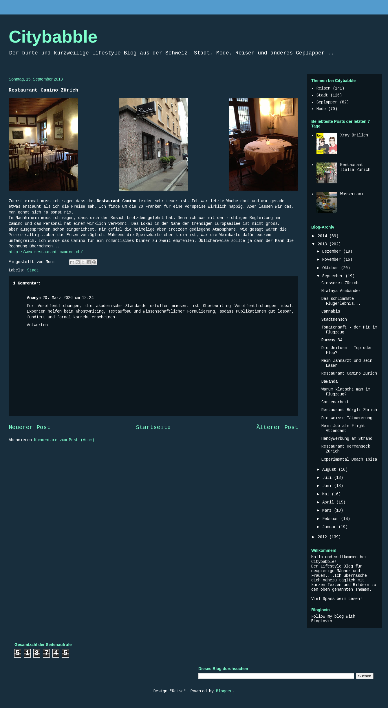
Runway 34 (331, 340)
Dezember (332, 251)
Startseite (153, 427)
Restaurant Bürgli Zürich (349, 410)
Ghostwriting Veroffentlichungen (239, 306)
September (333, 276)
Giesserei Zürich (339, 283)
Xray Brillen (354, 135)
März (328, 510)
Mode (321, 109)
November (332, 259)
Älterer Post (277, 427)
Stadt (33, 270)
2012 (323, 537)
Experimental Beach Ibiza (349, 459)
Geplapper (326, 102)
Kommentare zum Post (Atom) (64, 440)
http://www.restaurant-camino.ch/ (46, 252)
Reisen (323, 88)
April (329, 502)
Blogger (224, 691)
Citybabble (53, 36)
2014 (323, 236)
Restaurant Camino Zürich (349, 373)
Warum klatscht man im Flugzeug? (345, 392)
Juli (328, 477)
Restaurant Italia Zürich (355, 167)
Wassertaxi (351, 194)
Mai (327, 494)
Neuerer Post (29, 427)
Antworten (37, 325)
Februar (331, 519)
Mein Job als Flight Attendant (343, 428)
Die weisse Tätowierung (346, 418)
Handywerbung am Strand (346, 438)
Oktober (331, 268)
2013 (323, 244)
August (330, 469)
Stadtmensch (334, 319)
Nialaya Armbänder (341, 291)
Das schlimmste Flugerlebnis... (340, 301)
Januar (330, 527)
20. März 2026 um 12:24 (68, 297)
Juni (328, 485)
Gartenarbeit (335, 402)
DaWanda (329, 381)
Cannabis (330, 311)
